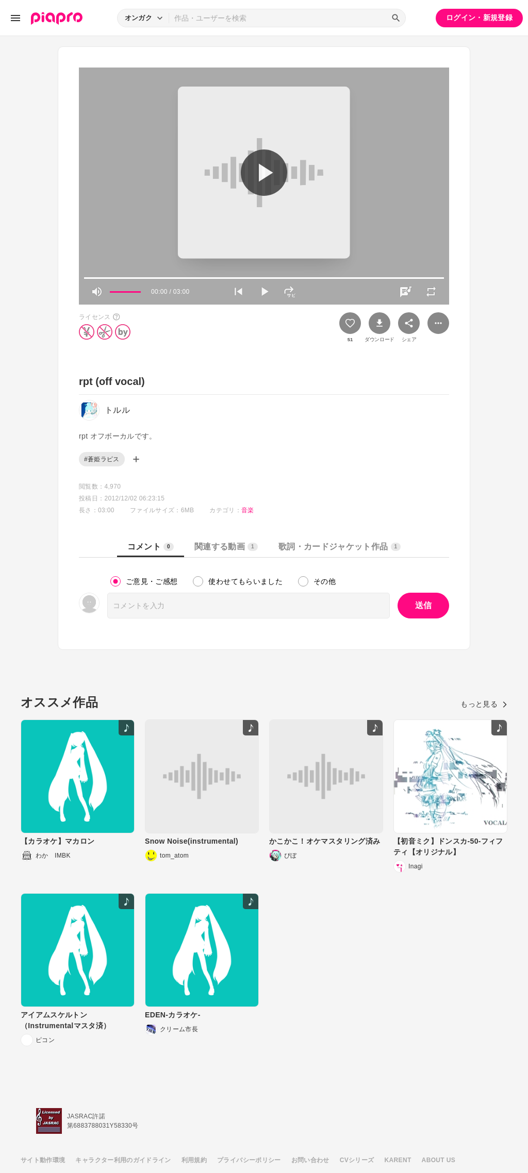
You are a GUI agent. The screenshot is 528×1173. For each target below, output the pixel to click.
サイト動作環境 (43, 1160)
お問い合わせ (310, 1160)
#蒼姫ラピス (102, 459)
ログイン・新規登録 (479, 17)
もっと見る (483, 704)
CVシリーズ (357, 1160)
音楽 (247, 510)
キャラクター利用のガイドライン (123, 1160)
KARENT (398, 1160)
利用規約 (194, 1160)
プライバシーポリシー (249, 1160)
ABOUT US (438, 1160)
